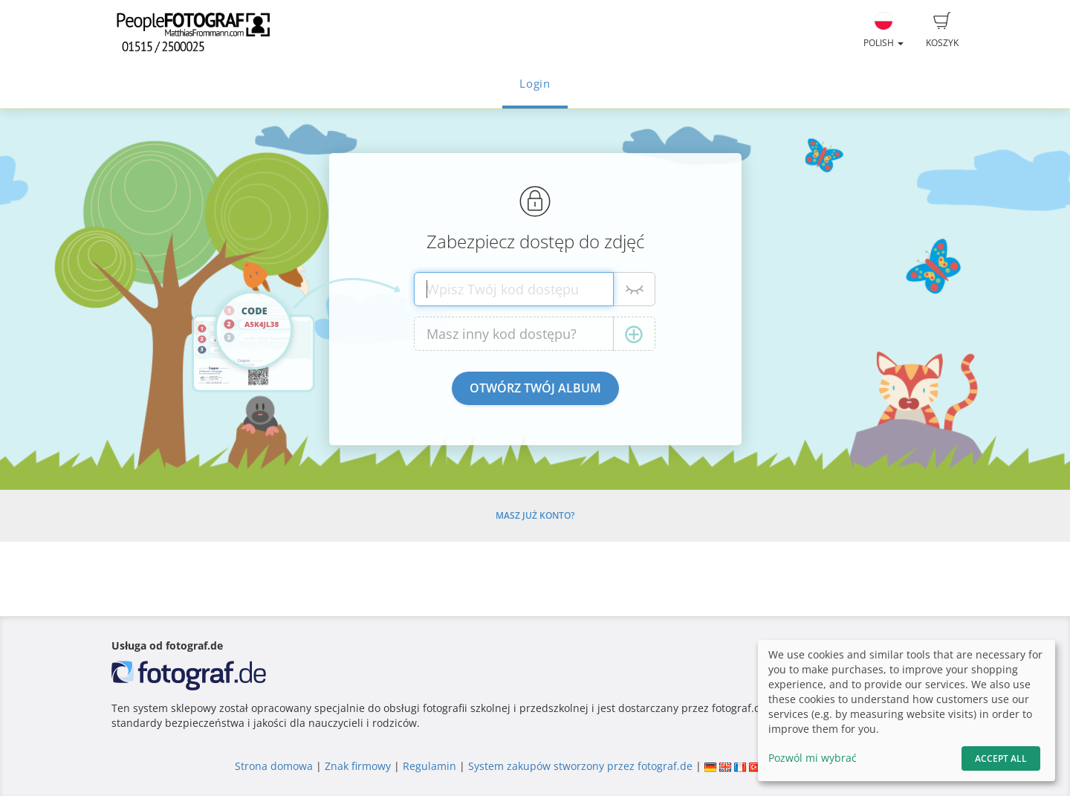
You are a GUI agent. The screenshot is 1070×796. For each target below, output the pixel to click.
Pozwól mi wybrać (812, 758)
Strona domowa (274, 766)
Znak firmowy (359, 766)
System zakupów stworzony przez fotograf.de (580, 766)
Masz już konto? (535, 515)
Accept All (1001, 758)
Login (535, 83)
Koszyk (942, 30)
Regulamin (429, 766)
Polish (883, 30)
